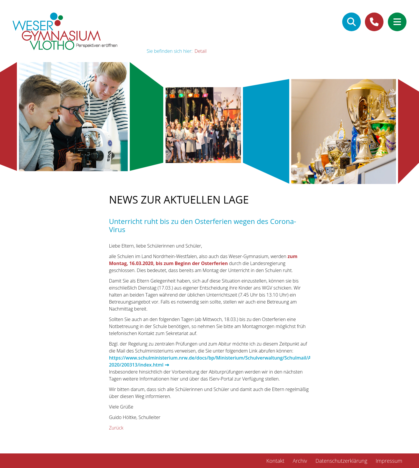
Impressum (389, 460)
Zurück (116, 428)
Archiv (300, 460)
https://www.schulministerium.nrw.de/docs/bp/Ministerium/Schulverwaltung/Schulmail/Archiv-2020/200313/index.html (216, 361)
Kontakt (275, 460)
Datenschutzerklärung (341, 460)
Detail (201, 51)
